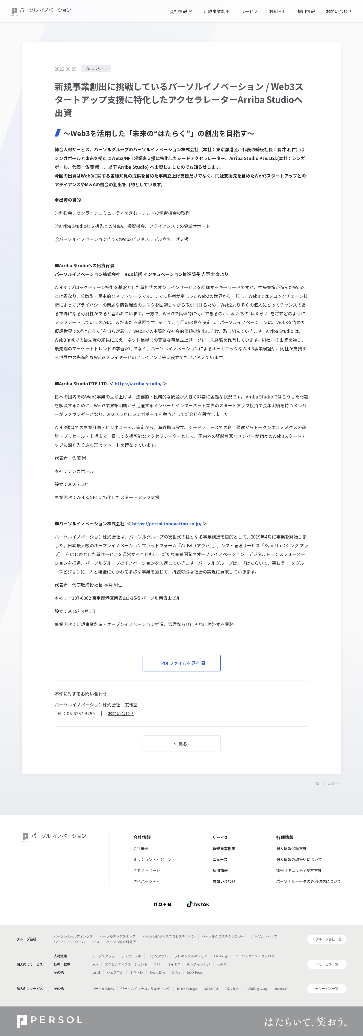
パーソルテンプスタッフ (118, 936)
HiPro (176, 972)
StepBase (281, 989)
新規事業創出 (216, 11)
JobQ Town (194, 972)
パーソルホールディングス (73, 936)
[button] (181, 11)
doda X (221, 964)
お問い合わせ (339, 11)
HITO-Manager (187, 989)
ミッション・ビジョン (152, 859)
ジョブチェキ (131, 956)
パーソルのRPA (103, 989)
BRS (157, 964)
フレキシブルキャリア (191, 956)
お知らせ (278, 11)
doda (95, 964)
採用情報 (306, 11)
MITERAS (211, 989)
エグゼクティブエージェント (126, 964)
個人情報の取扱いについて (299, 859)
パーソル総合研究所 (121, 942)
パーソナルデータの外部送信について (308, 881)
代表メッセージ (146, 870)
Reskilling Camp (257, 989)
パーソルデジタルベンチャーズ (76, 942)
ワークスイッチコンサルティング (145, 989)
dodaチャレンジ (198, 964)
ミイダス (174, 964)
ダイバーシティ (146, 881)
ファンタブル (158, 956)
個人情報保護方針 (291, 848)
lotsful (96, 972)
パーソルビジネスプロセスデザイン (169, 936)
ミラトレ (136, 972)
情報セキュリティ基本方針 (299, 870)
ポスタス (232, 989)
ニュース (220, 859)
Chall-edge (221, 956)
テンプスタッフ (103, 956)
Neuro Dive (157, 972)
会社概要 (141, 848)
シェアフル (115, 972)
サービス (249, 11)
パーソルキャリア (264, 936)
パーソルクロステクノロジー (223, 936)
